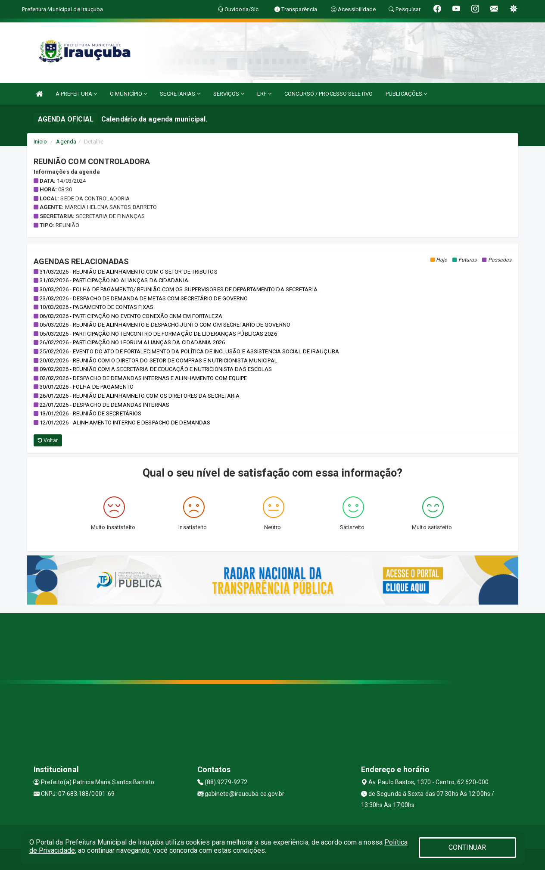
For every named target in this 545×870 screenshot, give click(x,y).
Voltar (48, 440)
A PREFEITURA (76, 93)
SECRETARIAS (180, 93)
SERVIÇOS (228, 93)
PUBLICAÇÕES (406, 93)
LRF (264, 93)
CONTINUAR (467, 847)
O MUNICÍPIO (128, 93)
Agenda (66, 141)
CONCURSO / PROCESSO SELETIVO (328, 93)
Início (40, 141)
